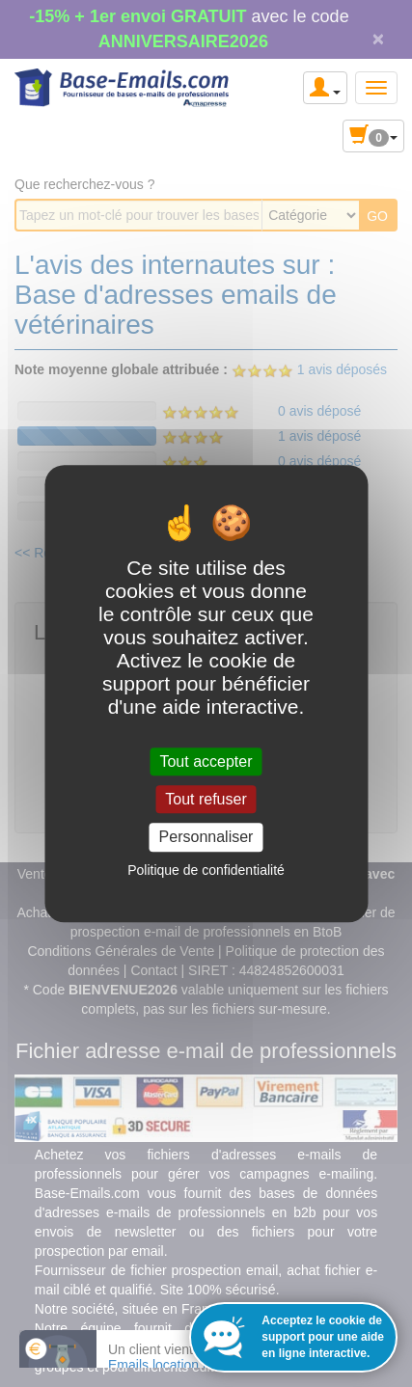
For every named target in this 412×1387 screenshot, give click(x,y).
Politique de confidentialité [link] (206, 870)
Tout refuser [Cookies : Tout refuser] (205, 799)
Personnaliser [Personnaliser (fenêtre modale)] (206, 837)
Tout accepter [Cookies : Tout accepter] (205, 761)
